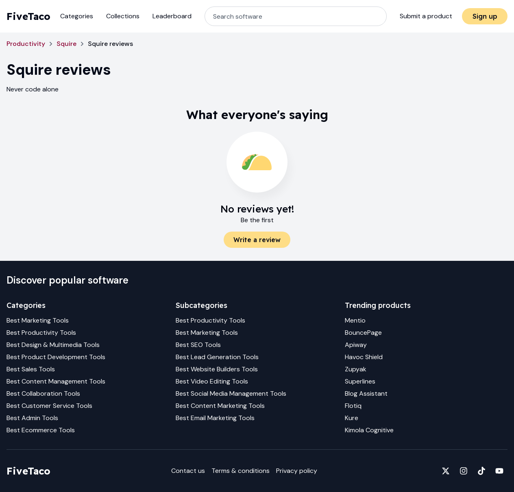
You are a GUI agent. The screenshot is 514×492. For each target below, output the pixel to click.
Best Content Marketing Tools (220, 405)
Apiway (356, 344)
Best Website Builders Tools (217, 369)
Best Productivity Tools (41, 332)
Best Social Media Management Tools (231, 393)
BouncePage (363, 332)
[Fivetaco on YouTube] (499, 471)
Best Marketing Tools (38, 320)
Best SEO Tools (198, 344)
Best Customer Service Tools (49, 405)
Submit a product (426, 16)
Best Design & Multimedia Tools (53, 344)
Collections (122, 16)
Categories (76, 16)
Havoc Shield (364, 357)
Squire (66, 43)
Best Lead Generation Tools (217, 357)
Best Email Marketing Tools (215, 418)
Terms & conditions (240, 470)
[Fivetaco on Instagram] (463, 471)
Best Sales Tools (31, 369)
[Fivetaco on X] (446, 471)
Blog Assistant (366, 393)
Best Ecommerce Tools (41, 430)
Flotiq (353, 405)
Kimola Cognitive (369, 430)
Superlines (360, 381)
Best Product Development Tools (56, 357)
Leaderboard (172, 16)
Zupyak (355, 369)
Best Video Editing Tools (212, 381)
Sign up (485, 16)
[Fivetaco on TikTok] (481, 471)
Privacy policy (296, 470)
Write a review (257, 240)
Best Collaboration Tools (43, 393)
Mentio (355, 320)
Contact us (188, 470)
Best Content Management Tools (56, 381)
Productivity (26, 43)
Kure (351, 418)
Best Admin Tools (32, 418)
